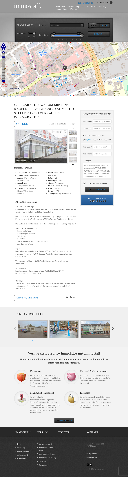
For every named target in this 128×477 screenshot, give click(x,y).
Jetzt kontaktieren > (64, 420)
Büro (26, 188)
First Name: (87, 121)
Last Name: (87, 128)
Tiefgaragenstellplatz (25, 186)
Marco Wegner (30, 178)
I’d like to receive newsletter (97, 183)
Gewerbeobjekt (34, 173)
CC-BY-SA (23, 97)
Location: (42, 25)
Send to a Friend (74, 297)
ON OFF (31, 37)
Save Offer (67, 297)
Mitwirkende (17, 97)
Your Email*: (87, 147)
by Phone (100, 140)
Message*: (87, 161)
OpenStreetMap (8, 97)
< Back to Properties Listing (26, 297)
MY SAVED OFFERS (105, 2)
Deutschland (53, 175)
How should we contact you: (94, 135)
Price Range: (44, 35)
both (109, 140)
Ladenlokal (21, 193)
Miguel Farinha (23, 180)
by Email (89, 140)
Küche (30, 191)
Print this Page (71, 297)
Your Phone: (87, 154)
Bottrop (60, 173)
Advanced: (21, 33)
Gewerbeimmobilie (31, 175)
